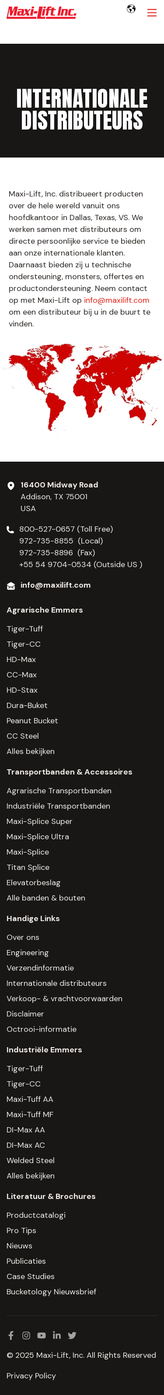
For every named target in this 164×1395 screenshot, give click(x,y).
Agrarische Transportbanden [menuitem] (59, 790)
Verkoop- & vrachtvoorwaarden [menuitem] (64, 998)
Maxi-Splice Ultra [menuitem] (38, 836)
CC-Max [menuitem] (22, 674)
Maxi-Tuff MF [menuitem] (30, 1114)
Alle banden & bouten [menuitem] (46, 898)
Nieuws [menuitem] (19, 1246)
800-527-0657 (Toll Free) (67, 529)
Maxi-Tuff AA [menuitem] (30, 1099)
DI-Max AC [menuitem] (26, 1145)
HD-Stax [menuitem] (22, 690)
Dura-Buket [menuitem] (27, 705)
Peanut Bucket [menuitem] (32, 720)
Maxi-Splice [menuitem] (28, 852)
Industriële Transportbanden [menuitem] (58, 806)
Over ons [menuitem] (23, 937)
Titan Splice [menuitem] (28, 867)
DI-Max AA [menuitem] (26, 1130)
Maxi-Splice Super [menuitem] (40, 821)
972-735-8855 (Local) (61, 541)
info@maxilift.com (117, 300)
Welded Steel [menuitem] (31, 1160)
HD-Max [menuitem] (21, 659)
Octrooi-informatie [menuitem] (42, 1029)
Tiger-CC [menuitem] (24, 644)
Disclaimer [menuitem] (25, 1014)
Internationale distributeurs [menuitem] (57, 983)
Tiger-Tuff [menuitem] (25, 629)
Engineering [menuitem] (28, 952)
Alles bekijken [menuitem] (31, 751)
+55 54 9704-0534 (55, 564)
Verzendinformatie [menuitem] (40, 968)
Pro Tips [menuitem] (21, 1230)
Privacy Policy (31, 1375)
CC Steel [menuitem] (23, 736)
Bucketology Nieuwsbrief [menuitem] (51, 1291)
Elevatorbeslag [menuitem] (34, 882)
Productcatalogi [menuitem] (36, 1215)
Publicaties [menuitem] (26, 1261)
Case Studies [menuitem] (31, 1276)
